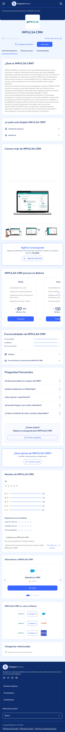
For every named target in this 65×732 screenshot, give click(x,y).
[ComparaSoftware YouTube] (8, 677)
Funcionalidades (43, 51)
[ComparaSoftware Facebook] (12, 677)
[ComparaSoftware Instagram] (16, 677)
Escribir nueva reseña (53, 38)
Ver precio (45, 44)
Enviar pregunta (32, 437)
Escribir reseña (32, 461)
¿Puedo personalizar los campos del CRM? (32, 381)
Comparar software (24, 44)
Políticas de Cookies (26, 728)
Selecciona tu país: (10, 709)
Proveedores (32, 693)
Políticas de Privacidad (10, 728)
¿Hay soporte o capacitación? (32, 397)
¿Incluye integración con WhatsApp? (32, 389)
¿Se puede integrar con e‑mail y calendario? (32, 405)
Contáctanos (32, 700)
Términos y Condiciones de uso (45, 728)
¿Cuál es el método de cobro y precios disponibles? (32, 413)
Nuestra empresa (32, 686)
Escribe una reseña (53, 546)
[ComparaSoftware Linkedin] (4, 677)
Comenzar (21, 319)
